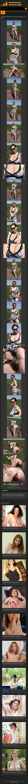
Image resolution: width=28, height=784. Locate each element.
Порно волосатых (11, 3)
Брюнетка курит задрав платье (11, 582)
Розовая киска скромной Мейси (11, 609)
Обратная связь (14, 782)
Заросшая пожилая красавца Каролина (13, 717)
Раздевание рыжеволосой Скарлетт (12, 555)
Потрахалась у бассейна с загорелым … (13, 772)
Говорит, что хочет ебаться (10, 745)
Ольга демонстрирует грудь (10, 528)
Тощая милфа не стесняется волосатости (13, 663)
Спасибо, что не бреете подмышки (12, 636)
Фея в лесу (6, 690)
